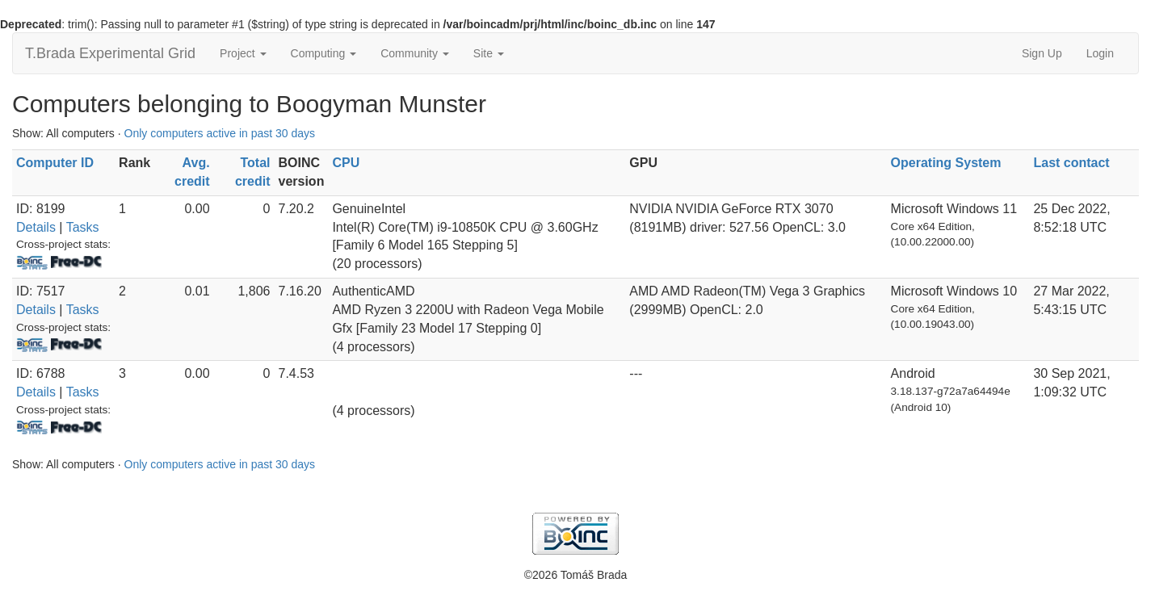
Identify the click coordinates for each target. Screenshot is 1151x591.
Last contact (1071, 163)
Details (36, 227)
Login (1100, 53)
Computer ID (55, 163)
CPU (345, 163)
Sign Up (1042, 53)
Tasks (82, 227)
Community (414, 53)
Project (243, 53)
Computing (324, 53)
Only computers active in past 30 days (220, 133)
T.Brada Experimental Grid (110, 53)
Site (488, 53)
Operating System (946, 163)
